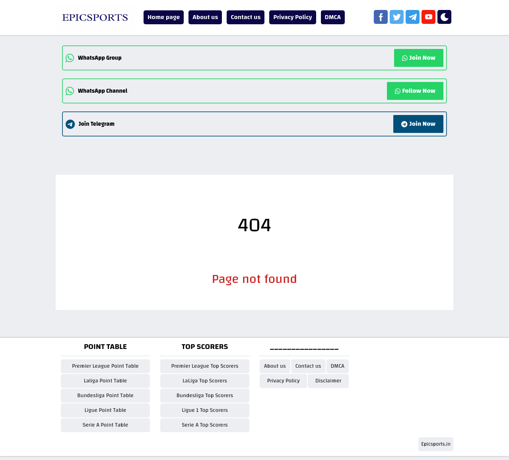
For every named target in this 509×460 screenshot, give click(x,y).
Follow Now (415, 91)
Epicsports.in (436, 444)
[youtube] (428, 17)
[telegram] (413, 17)
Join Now (418, 58)
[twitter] (397, 17)
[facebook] (381, 17)
